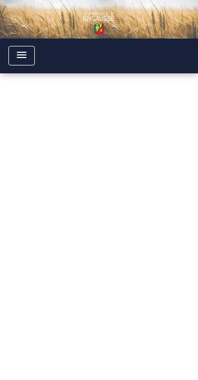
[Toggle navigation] (21, 55)
